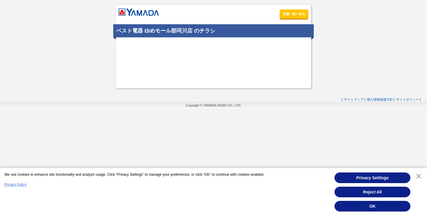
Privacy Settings (372, 177)
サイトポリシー (407, 99)
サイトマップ (354, 99)
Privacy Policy (15, 185)
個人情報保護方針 (380, 99)
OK (372, 206)
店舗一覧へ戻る (294, 14)
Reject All (372, 192)
